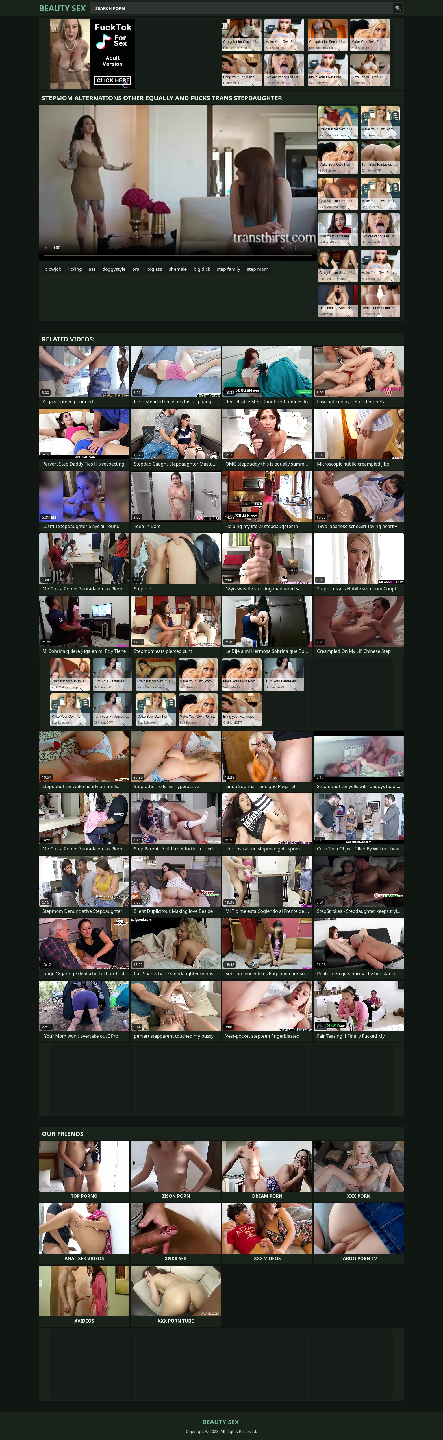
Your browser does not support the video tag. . (178, 183)
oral (136, 269)
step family (228, 269)
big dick (202, 269)
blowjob (53, 269)
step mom (257, 269)
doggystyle (113, 269)
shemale (178, 269)
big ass (154, 269)
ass (92, 269)
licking (75, 269)
